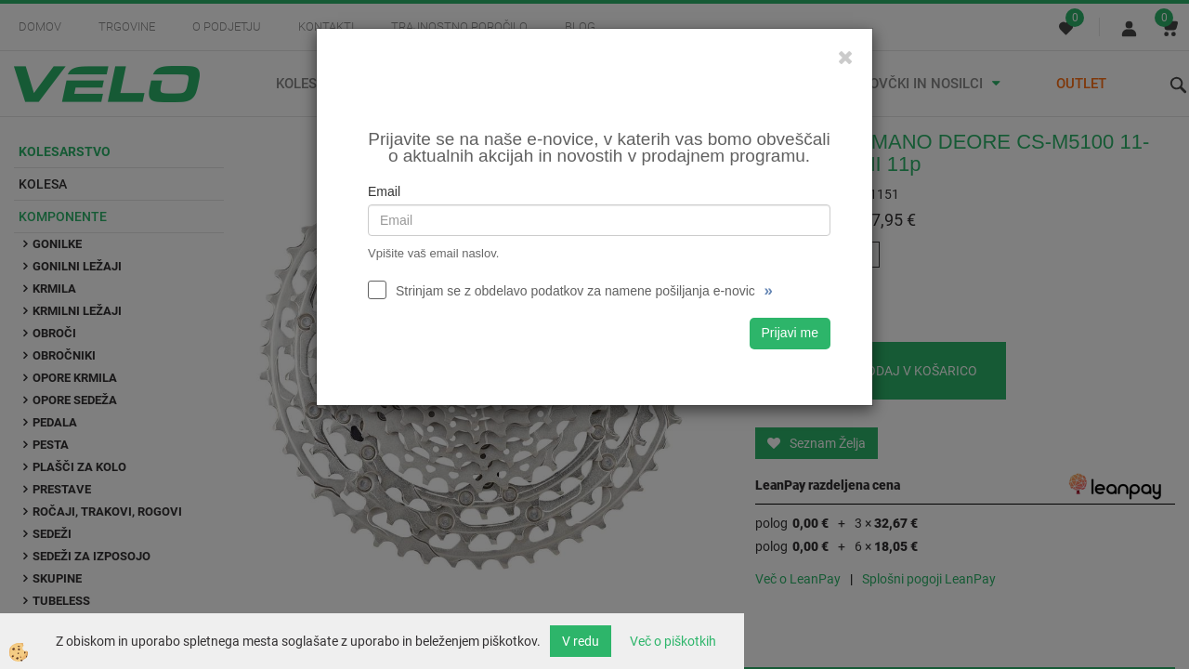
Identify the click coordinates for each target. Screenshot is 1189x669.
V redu (580, 641)
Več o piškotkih (673, 641)
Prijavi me (790, 332)
